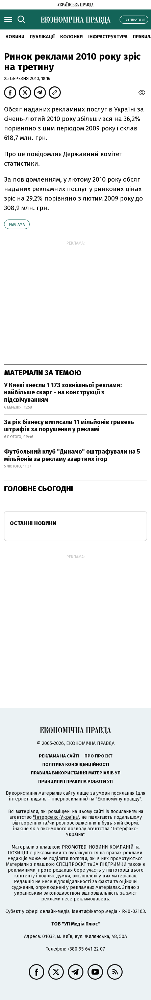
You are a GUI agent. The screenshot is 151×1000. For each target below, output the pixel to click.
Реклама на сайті (59, 755)
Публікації (42, 37)
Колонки (71, 37)
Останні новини (33, 523)
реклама (17, 224)
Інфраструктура (107, 37)
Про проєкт (98, 755)
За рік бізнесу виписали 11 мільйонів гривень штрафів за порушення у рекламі (69, 425)
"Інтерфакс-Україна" (56, 817)
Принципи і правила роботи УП (75, 781)
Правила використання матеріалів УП (76, 772)
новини (14, 37)
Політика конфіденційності (75, 764)
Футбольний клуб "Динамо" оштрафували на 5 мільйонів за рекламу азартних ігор (72, 455)
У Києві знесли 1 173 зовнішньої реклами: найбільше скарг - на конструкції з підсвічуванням (63, 392)
